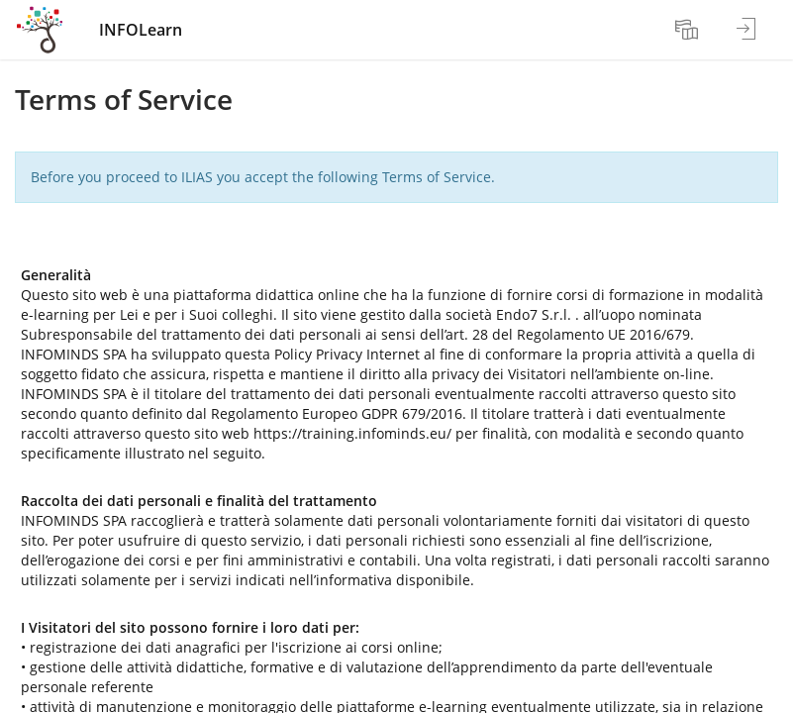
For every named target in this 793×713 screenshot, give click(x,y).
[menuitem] (689, 29)
